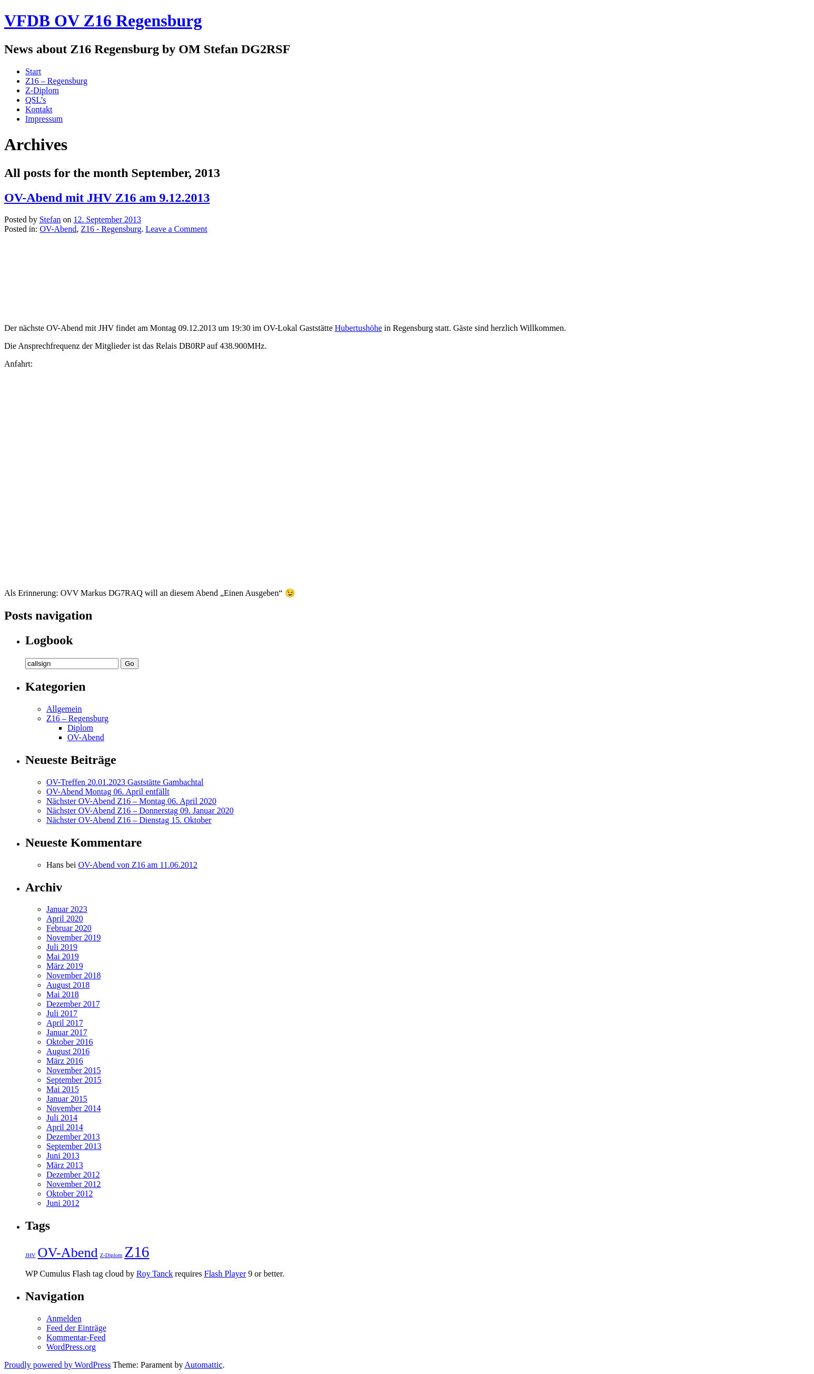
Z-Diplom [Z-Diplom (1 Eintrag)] (111, 1255)
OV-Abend (58, 228)
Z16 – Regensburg (56, 80)
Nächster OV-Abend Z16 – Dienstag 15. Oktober (129, 820)
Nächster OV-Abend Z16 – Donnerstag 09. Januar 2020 (140, 810)
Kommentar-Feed (76, 1337)
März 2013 (64, 1165)
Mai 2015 (62, 1089)
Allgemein (64, 708)
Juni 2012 (63, 1203)
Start (33, 71)
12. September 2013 (107, 219)
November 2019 (73, 937)
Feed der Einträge (76, 1327)
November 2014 (73, 1108)
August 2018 (68, 984)
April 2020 (64, 918)
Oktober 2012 (69, 1193)
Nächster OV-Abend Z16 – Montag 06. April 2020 (131, 801)
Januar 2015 (66, 1098)
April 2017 (64, 1022)
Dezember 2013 (73, 1136)
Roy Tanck (154, 1273)
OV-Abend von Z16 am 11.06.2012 (137, 864)
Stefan (50, 219)
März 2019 (64, 965)
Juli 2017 (61, 1013)
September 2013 (73, 1146)
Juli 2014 (61, 1117)
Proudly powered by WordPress (57, 1364)
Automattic (204, 1364)
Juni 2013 (63, 1155)
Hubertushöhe (358, 327)
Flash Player (225, 1273)
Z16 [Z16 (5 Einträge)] (136, 1251)
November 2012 (73, 1184)
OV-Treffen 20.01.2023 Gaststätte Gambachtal (124, 782)
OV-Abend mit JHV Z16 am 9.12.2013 (107, 197)
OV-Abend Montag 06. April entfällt (108, 791)
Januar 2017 (66, 1032)
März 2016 (64, 1060)
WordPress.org (71, 1346)
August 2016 (68, 1051)
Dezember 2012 (73, 1174)
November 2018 (73, 975)
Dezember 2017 (73, 1003)
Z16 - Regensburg (111, 228)
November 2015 (73, 1070)
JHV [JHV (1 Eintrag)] (30, 1255)
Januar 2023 (66, 909)
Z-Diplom (42, 90)
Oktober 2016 (69, 1041)
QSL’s (35, 99)
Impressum (44, 118)
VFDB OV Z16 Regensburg (103, 20)
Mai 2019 (62, 956)
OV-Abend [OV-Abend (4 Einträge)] (68, 1252)
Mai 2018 (62, 994)
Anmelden (64, 1318)
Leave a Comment (176, 228)
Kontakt (39, 109)
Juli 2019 (61, 947)
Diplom (80, 727)
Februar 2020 (69, 928)
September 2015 (73, 1079)
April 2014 (64, 1127)
